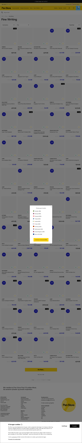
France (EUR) (36, 224)
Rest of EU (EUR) (37, 234)
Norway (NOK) (37, 213)
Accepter (74, 426)
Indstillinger (64, 426)
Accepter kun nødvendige (14, 439)
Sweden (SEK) (37, 211)
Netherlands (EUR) (38, 229)
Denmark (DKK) (37, 216)
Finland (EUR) (37, 218)
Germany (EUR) (37, 226)
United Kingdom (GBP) (39, 231)
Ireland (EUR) (36, 221)
